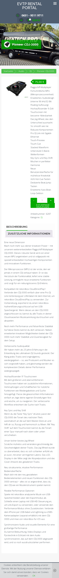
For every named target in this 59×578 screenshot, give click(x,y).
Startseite (8, 71)
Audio (21, 71)
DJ (42, 217)
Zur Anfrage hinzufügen (42, 206)
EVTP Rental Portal (29, 6)
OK (33, 575)
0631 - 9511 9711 (29, 15)
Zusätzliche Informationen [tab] (29, 233)
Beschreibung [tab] (16, 226)
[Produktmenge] (42, 200)
